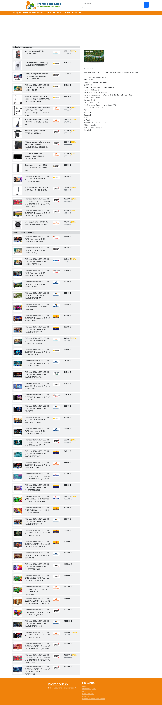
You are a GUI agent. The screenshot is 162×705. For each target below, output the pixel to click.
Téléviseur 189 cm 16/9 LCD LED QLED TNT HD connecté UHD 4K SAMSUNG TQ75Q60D (37, 521)
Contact (85, 686)
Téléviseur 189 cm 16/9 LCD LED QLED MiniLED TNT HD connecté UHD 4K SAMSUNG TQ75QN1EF (37, 476)
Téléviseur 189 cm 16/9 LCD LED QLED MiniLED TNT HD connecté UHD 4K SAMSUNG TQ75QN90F (37, 646)
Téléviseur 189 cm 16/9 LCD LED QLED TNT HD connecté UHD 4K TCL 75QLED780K (37, 352)
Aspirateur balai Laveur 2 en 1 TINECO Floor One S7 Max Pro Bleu (36, 122)
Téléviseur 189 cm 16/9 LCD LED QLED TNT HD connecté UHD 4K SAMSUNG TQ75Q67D (37, 329)
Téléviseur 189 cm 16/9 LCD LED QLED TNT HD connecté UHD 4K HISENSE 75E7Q (37, 386)
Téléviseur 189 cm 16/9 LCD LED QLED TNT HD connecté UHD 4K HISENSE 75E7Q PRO (37, 261)
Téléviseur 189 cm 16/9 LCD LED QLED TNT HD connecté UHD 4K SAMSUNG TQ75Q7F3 (37, 453)
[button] (15, 4)
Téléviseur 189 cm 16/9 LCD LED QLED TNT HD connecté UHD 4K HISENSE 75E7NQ (37, 318)
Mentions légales (89, 689)
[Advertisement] (81, 30)
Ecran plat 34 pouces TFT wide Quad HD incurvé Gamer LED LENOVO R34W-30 (36, 76)
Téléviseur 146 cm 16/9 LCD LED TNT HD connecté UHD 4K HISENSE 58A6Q (37, 87)
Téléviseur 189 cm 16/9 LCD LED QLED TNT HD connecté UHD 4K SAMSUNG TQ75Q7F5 (37, 465)
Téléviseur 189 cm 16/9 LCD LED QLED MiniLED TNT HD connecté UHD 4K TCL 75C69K (37, 532)
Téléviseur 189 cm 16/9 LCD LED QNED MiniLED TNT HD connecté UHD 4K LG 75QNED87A (37, 578)
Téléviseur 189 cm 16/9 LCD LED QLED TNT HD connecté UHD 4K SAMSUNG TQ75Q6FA (37, 419)
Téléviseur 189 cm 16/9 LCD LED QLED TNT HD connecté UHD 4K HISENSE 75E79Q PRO (37, 340)
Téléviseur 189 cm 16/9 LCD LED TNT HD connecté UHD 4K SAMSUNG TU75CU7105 (37, 431)
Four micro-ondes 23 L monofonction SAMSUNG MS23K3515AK (34, 156)
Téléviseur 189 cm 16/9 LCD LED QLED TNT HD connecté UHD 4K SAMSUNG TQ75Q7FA (37, 374)
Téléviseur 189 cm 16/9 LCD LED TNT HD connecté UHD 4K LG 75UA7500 (37, 306)
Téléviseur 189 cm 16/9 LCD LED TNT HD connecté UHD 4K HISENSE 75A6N (37, 284)
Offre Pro (86, 696)
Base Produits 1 (88, 691)
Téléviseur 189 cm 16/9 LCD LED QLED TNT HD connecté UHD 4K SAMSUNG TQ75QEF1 (37, 363)
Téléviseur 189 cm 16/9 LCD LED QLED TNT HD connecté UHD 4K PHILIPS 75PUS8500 (37, 487)
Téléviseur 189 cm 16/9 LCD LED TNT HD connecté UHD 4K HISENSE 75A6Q (37, 250)
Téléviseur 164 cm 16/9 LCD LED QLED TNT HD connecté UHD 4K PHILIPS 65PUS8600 (37, 178)
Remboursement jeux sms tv (93, 699)
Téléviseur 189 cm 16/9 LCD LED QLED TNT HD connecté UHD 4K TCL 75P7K (37, 408)
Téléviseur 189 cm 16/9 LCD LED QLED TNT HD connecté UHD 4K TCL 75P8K (37, 397)
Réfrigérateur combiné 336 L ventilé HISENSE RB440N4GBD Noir (36, 167)
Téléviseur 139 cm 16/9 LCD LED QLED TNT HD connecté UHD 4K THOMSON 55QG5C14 (37, 213)
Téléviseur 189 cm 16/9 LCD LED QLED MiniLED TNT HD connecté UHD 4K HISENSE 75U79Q (37, 442)
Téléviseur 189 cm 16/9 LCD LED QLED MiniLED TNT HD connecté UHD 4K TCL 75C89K (37, 634)
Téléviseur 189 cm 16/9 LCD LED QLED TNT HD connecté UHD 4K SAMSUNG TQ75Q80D (37, 623)
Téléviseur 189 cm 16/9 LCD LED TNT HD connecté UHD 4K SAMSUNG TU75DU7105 (37, 295)
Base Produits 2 (88, 694)
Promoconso (58, 684)
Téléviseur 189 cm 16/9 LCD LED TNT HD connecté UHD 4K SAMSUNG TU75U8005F (37, 273)
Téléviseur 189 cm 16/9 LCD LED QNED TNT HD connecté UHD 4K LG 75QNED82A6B (37, 510)
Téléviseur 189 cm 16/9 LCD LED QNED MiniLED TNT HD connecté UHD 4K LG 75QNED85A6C (37, 498)
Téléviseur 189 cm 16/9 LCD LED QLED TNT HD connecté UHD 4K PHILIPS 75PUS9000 (37, 566)
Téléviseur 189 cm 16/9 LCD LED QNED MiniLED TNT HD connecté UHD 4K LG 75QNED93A (37, 612)
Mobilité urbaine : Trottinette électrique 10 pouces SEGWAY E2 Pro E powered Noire (37, 99)
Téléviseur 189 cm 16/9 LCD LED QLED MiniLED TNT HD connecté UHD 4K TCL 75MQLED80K (37, 544)
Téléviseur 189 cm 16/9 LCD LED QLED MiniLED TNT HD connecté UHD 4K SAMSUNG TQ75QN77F (37, 601)
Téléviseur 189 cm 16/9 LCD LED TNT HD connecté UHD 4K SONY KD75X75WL (37, 555)
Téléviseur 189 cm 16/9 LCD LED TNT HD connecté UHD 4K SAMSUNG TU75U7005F (37, 239)
